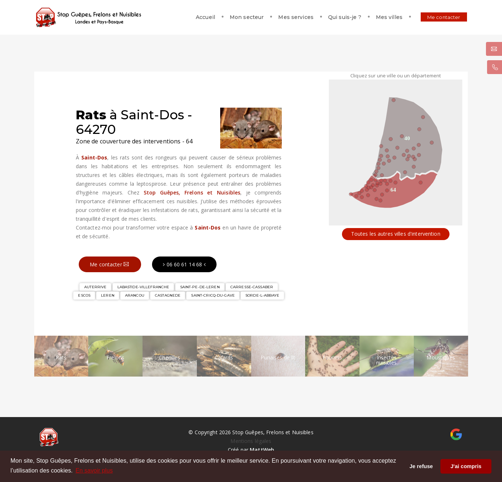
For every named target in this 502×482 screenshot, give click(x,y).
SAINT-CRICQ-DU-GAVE (212, 295)
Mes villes (384, 17)
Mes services (291, 17)
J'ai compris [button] (466, 466)
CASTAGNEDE (167, 295)
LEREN (107, 295)
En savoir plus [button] (94, 470)
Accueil (201, 17)
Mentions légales (250, 440)
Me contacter (439, 17)
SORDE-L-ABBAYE (262, 295)
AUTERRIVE (95, 287)
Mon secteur (242, 17)
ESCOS (84, 295)
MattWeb (262, 449)
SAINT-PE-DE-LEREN (200, 287)
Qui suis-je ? (340, 17)
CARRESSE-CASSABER (251, 287)
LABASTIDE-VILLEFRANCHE (143, 287)
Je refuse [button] (421, 466)
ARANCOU (134, 295)
